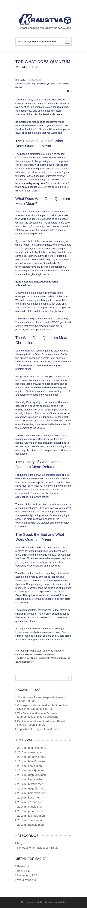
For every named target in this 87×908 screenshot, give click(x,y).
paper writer (63, 413)
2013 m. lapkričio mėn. (31, 815)
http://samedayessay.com (30, 183)
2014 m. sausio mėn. (30, 806)
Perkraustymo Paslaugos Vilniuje (37, 847)
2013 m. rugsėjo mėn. (30, 824)
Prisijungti (23, 866)
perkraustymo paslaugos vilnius (51, 902)
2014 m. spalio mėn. (30, 765)
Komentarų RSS (27, 875)
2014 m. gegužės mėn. (31, 788)
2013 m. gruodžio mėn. (31, 811)
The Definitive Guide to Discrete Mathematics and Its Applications (42, 660)
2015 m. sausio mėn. (30, 752)
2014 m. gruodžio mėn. (31, 756)
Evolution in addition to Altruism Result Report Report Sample (41, 723)
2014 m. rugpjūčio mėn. (32, 774)
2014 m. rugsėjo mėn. (30, 770)
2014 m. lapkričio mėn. (31, 761)
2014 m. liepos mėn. (30, 779)
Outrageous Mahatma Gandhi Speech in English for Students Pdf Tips (42, 707)
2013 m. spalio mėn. (30, 820)
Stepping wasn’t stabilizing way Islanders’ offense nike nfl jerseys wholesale (39, 652)
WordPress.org (26, 879)
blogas (21, 843)
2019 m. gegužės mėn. (31, 747)
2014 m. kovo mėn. (29, 797)
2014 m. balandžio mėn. (32, 793)
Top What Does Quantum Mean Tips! (40, 729)
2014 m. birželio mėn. (30, 784)
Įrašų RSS (23, 870)
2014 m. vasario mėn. (30, 802)
